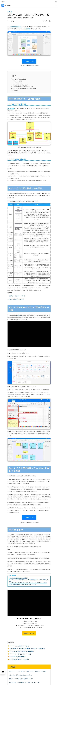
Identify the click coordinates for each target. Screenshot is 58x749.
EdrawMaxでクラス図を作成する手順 (22, 86)
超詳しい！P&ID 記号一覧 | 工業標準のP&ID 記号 (21, 679)
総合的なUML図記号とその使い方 (17, 296)
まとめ (14, 90)
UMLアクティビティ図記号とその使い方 (19, 646)
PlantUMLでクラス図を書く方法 (17, 656)
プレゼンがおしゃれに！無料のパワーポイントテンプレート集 (24, 683)
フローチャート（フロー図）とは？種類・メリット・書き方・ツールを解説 (27, 671)
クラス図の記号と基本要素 (19, 85)
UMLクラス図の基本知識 (18, 79)
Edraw (16, 21)
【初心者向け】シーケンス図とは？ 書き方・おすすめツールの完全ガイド (27, 648)
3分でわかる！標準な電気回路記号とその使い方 (20, 675)
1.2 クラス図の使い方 (17, 83)
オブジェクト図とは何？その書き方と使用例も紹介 (21, 651)
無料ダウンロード (29, 61)
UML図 (10, 12)
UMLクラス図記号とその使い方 (16, 299)
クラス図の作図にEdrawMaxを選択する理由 (23, 88)
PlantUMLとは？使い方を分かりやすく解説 (20, 654)
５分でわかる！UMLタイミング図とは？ (19, 659)
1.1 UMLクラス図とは (17, 81)
